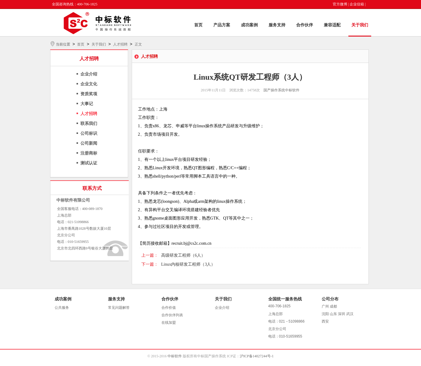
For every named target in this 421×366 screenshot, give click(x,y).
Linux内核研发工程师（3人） (188, 264)
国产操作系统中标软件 (281, 90)
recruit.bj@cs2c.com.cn (192, 243)
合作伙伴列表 (172, 315)
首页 (198, 25)
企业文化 (88, 84)
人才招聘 (120, 44)
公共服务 (62, 307)
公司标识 (88, 133)
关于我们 (359, 25)
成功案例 (249, 25)
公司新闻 (88, 143)
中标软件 (174, 356)
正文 (138, 44)
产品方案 (221, 25)
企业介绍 (88, 74)
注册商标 (88, 153)
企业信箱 (357, 4)
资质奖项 (88, 94)
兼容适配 (332, 25)
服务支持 (277, 25)
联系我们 (88, 123)
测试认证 (88, 163)
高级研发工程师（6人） (183, 255)
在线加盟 (168, 322)
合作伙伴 (304, 25)
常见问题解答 (119, 307)
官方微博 (340, 4)
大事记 (86, 104)
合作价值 (168, 307)
